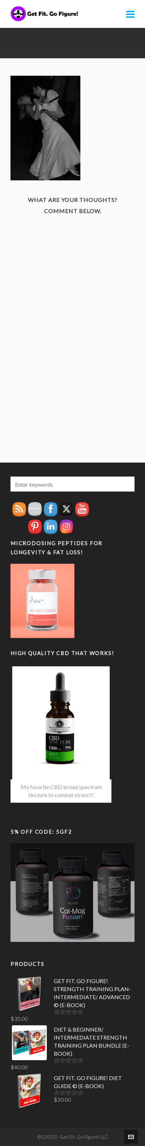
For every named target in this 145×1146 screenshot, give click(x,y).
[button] (126, 484)
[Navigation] (130, 14)
